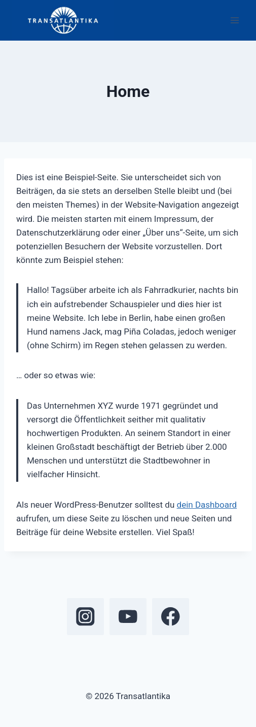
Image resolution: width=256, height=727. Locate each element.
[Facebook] (170, 616)
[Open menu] (234, 20)
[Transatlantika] (63, 20)
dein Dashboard (207, 505)
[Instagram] (85, 616)
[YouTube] (128, 616)
